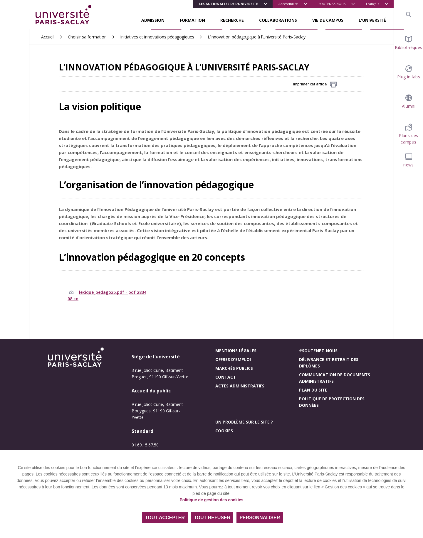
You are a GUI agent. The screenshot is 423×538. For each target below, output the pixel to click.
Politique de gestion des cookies (211, 499)
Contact (225, 377)
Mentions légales (235, 350)
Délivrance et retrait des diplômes (328, 363)
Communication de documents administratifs (334, 378)
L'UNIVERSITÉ (372, 20)
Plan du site (313, 390)
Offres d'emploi (233, 359)
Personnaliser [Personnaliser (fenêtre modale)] (259, 517)
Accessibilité (288, 3)
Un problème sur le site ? (244, 422)
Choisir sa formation (87, 37)
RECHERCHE (232, 20)
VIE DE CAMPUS (327, 20)
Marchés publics (234, 368)
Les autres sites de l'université (228, 3)
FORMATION (192, 20)
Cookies (224, 431)
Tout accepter (165, 517)
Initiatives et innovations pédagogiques (157, 37)
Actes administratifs (239, 386)
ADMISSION (152, 20)
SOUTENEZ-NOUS (331, 3)
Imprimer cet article (315, 84)
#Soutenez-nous (318, 350)
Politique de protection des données (332, 402)
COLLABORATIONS (278, 20)
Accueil (47, 37)
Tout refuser (212, 517)
